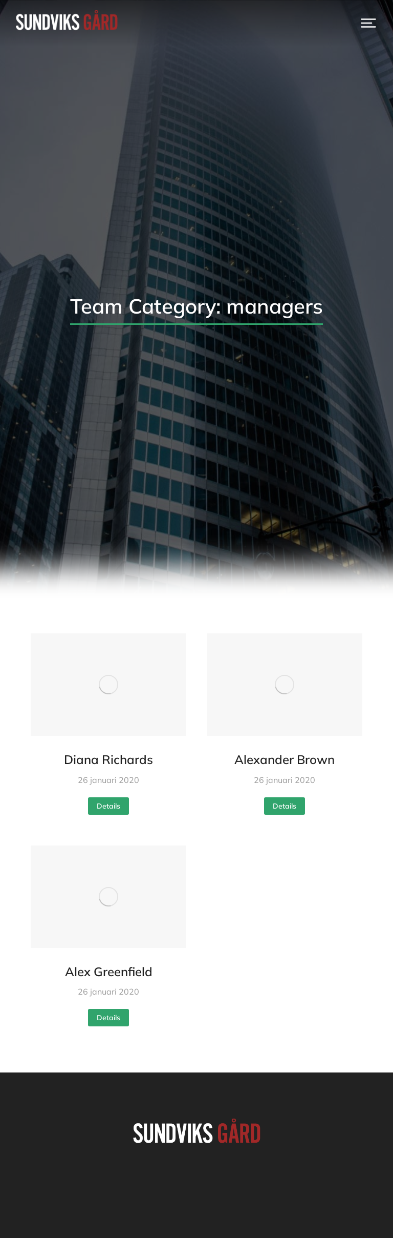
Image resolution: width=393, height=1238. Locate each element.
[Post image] (108, 684)
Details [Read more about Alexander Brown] (284, 806)
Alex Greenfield (108, 971)
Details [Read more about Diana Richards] (108, 806)
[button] (368, 23)
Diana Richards (108, 759)
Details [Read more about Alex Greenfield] (108, 1017)
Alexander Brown (284, 759)
